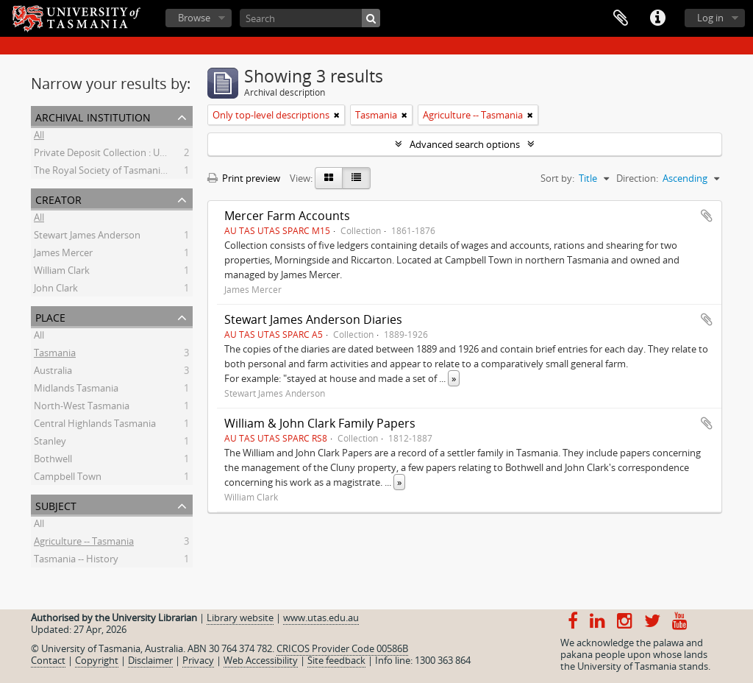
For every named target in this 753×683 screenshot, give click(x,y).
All (39, 137)
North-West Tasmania (81, 407)
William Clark (62, 272)
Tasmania (55, 354)
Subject (55, 504)
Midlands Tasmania (76, 390)
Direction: (637, 178)
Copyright (96, 660)
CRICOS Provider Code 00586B (342, 648)
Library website (240, 617)
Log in (710, 17)
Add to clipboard (706, 215)
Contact (48, 660)
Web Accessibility (261, 660)
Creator (58, 198)
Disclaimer (150, 660)
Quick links (657, 18)
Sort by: (557, 178)
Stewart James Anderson (87, 237)
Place (50, 316)
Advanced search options (465, 144)
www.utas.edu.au (321, 617)
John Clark (56, 290)
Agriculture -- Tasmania (84, 543)
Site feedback (336, 660)
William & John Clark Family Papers (319, 423)
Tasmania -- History (76, 560)
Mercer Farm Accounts (287, 216)
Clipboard (620, 18)
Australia (53, 372)
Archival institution (93, 116)
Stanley (50, 443)
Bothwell (53, 460)
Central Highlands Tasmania (95, 425)
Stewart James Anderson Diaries (313, 319)
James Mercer (63, 254)
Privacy (198, 660)
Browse (194, 17)
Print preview (243, 178)
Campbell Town (67, 478)
